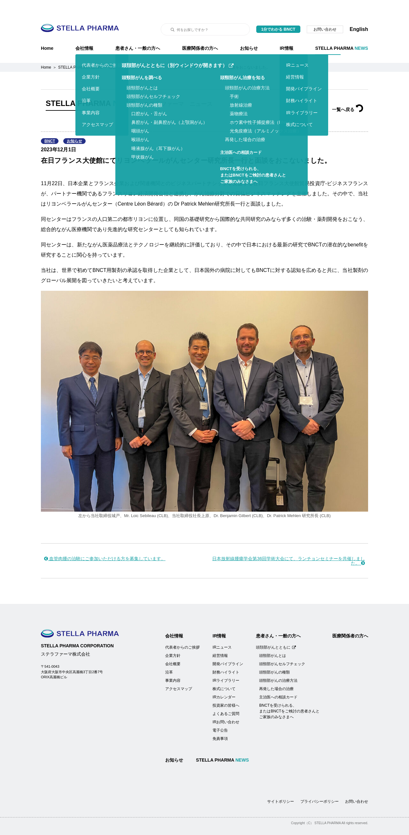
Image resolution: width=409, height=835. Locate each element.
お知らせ (249, 32)
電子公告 (220, 714)
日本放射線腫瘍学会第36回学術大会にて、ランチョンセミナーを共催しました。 (288, 545)
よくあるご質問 (225, 698)
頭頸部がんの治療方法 (278, 664)
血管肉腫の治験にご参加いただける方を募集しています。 (105, 542)
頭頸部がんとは (272, 639)
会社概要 (173, 648)
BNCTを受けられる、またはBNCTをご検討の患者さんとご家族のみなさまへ (289, 695)
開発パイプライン (227, 648)
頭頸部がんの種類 (274, 656)
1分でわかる (278, 13)
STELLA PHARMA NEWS (80, 51)
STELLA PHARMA (341, 32)
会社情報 (84, 32)
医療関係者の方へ (200, 32)
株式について (223, 673)
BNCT (49, 125)
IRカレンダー (223, 681)
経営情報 (220, 639)
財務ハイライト (225, 656)
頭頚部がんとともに (276, 631)
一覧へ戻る (347, 93)
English (359, 13)
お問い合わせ (324, 13)
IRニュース (222, 631)
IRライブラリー (225, 664)
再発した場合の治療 (276, 673)
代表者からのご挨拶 (182, 631)
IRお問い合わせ (225, 706)
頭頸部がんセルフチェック (282, 648)
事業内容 (173, 664)
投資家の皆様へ (225, 689)
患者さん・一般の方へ (137, 32)
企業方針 (173, 639)
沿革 (169, 656)
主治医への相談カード (278, 681)
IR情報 (286, 32)
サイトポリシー (280, 785)
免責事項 (220, 722)
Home (47, 32)
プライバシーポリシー (319, 785)
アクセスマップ (178, 673)
